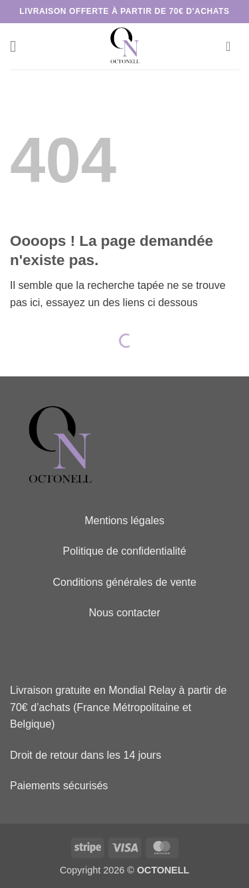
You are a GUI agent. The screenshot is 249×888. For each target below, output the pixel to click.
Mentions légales (124, 520)
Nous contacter (125, 612)
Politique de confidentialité (125, 551)
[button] (18, 46)
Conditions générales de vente (124, 582)
